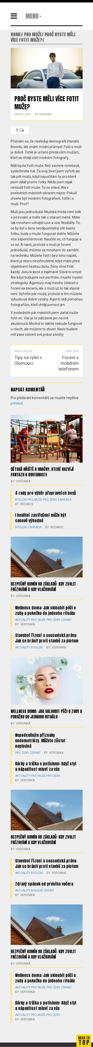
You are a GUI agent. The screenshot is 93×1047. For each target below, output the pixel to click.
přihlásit (17, 403)
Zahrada (64, 499)
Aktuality (22, 620)
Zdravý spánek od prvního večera (44, 884)
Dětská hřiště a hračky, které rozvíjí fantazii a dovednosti (42, 472)
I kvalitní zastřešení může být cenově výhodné (40, 518)
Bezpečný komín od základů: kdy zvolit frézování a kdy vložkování (43, 586)
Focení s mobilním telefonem (68, 363)
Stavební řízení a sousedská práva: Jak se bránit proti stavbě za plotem (46, 638)
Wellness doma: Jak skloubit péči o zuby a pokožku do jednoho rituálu (45, 610)
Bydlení (21, 499)
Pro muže (35, 499)
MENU (32, 16)
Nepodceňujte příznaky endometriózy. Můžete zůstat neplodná (40, 740)
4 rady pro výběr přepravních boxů (45, 493)
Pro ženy (50, 499)
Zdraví (66, 620)
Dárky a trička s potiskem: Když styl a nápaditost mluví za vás (45, 766)
